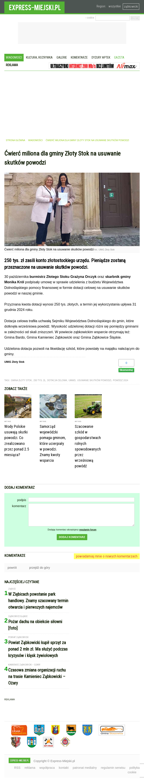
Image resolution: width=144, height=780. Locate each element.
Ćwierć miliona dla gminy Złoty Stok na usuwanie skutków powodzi (87, 140)
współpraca (47, 767)
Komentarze (79, 57)
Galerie (62, 57)
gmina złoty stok (21, 380)
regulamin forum (88, 529)
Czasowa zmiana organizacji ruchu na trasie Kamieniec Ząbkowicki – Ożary (37, 676)
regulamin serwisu (113, 767)
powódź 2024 (120, 380)
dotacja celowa (57, 380)
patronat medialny (85, 767)
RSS (17, 767)
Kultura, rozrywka (39, 57)
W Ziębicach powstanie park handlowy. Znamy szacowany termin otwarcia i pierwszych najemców (38, 601)
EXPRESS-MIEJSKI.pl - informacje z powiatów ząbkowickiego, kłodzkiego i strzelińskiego (34, 6)
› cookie (90, 17)
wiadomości (35, 140)
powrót (12, 567)
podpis (21, 500)
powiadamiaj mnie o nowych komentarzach (107, 556)
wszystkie (114, 6)
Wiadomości (14, 57)
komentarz (19, 506)
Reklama (12, 65)
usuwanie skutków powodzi (94, 380)
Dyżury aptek (101, 57)
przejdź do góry (39, 567)
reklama (29, 767)
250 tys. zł (40, 380)
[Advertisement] (72, 103)
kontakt (64, 767)
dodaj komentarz (72, 537)
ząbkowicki (131, 6)
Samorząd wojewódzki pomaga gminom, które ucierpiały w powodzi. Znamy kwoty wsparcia (53, 443)
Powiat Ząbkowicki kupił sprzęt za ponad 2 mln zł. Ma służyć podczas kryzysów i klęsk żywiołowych (38, 649)
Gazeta (119, 57)
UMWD (72, 380)
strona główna (15, 140)
